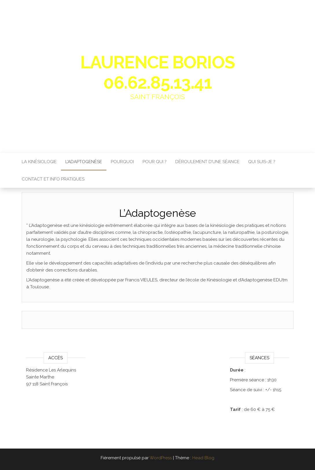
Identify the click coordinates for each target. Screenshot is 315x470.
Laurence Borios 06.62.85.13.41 (157, 72)
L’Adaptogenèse (83, 161)
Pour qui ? (155, 161)
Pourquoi (122, 161)
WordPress (161, 457)
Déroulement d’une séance (207, 161)
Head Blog (203, 457)
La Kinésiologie (39, 161)
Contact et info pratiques (53, 179)
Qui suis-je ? (261, 161)
